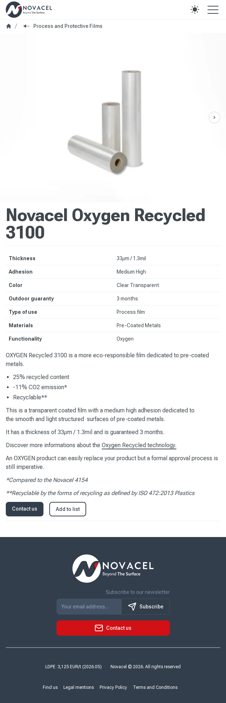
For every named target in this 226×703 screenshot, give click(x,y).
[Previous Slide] (214, 117)
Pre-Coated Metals (139, 325)
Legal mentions (78, 687)
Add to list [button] (68, 509)
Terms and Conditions (155, 687)
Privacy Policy (113, 687)
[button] (195, 9)
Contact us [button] (24, 509)
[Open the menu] (213, 9)
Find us (50, 687)
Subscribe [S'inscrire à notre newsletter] (145, 606)
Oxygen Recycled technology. (139, 445)
